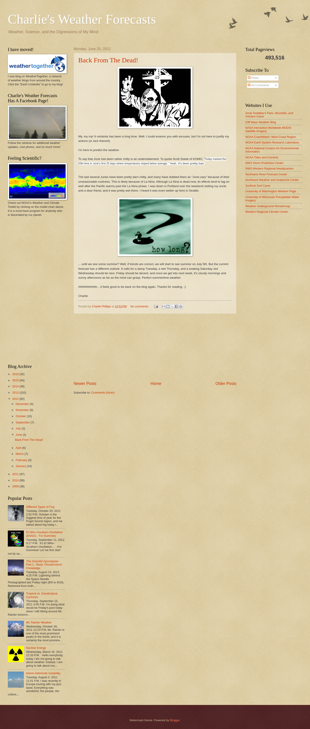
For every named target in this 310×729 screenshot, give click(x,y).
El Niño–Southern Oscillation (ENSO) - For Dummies (44, 534)
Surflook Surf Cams (257, 185)
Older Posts (225, 383)
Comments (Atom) (102, 392)
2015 (15, 380)
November (23, 410)
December (23, 404)
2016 (15, 374)
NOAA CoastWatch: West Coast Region (270, 137)
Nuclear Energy (36, 647)
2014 (15, 386)
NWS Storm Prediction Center (264, 163)
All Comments (258, 85)
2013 (15, 392)
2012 (15, 398)
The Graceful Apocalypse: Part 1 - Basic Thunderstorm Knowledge (44, 565)
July (18, 428)
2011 (15, 474)
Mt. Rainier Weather (39, 622)
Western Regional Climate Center (266, 211)
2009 (15, 486)
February (22, 460)
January (21, 466)
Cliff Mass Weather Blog (260, 122)
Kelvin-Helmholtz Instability (43, 673)
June (19, 434)
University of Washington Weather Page (270, 191)
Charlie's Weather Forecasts (82, 19)
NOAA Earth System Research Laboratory (272, 142)
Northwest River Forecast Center (266, 174)
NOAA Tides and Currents (261, 157)
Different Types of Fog (40, 506)
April (19, 447)
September (23, 422)
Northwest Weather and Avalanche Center (272, 180)
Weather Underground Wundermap (267, 206)
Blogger (175, 720)
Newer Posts (85, 383)
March (20, 453)
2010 (15, 480)
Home (156, 383)
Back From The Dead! (108, 60)
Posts (253, 78)
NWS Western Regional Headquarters (269, 168)
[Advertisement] (155, 347)
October (21, 416)
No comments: (140, 306)
